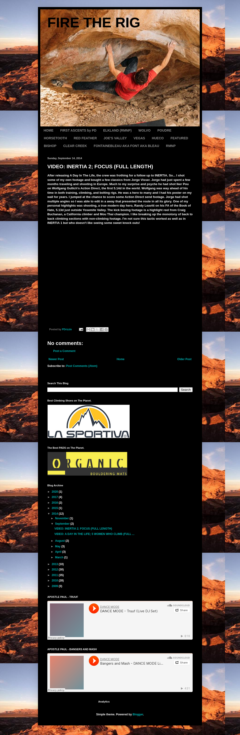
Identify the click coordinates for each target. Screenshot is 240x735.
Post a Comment (64, 351)
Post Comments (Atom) (81, 366)
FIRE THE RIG (93, 22)
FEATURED (179, 138)
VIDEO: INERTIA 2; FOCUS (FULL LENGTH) (83, 528)
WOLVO (145, 130)
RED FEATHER (85, 138)
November (62, 518)
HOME (48, 130)
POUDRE (164, 130)
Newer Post (56, 359)
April (58, 551)
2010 (55, 580)
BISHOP (50, 146)
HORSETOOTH (55, 138)
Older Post (184, 359)
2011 (55, 575)
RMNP (171, 146)
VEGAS (139, 138)
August (60, 540)
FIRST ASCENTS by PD (78, 130)
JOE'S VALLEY (115, 138)
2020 (55, 491)
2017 (55, 497)
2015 (55, 508)
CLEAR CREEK (75, 146)
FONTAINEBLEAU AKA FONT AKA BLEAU (126, 146)
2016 (55, 502)
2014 (55, 513)
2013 (55, 564)
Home (120, 359)
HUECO (158, 138)
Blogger (138, 714)
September (62, 523)
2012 (55, 569)
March (59, 557)
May (58, 546)
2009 (55, 586)
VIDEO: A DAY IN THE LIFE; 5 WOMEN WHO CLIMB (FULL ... (94, 534)
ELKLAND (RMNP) (117, 130)
